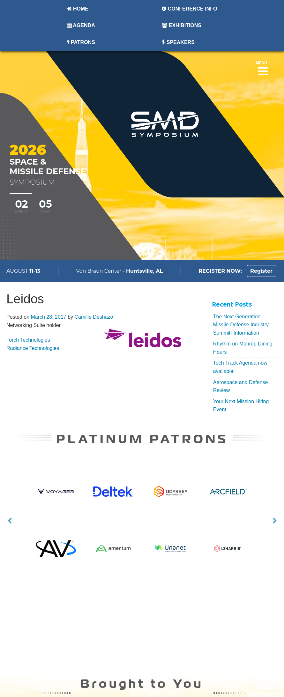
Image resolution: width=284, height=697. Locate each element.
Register (261, 271)
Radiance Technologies (32, 348)
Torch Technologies (28, 340)
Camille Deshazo (93, 317)
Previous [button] (9, 521)
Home (77, 8)
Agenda (81, 25)
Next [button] (275, 521)
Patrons (81, 42)
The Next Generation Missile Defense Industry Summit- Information (241, 325)
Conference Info (189, 8)
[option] (142, 499)
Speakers (178, 42)
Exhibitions (181, 25)
